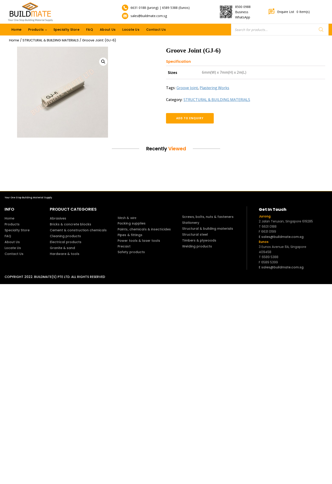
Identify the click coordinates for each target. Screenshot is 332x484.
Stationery (190, 222)
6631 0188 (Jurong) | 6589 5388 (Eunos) (160, 7)
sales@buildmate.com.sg (149, 16)
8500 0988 (243, 7)
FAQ (89, 29)
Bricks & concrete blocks (70, 224)
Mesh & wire (127, 218)
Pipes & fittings (130, 235)
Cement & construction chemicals (78, 230)
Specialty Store (66, 29)
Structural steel (195, 234)
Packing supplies (132, 223)
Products (36, 29)
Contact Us (156, 29)
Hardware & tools (64, 254)
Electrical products (65, 242)
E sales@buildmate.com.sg (281, 236)
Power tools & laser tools (139, 240)
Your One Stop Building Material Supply (28, 197)
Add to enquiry (190, 118)
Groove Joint (187, 87)
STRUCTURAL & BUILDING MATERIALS (51, 40)
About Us (108, 29)
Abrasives (58, 218)
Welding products (197, 246)
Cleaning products (65, 236)
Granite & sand (62, 248)
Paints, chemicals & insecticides (144, 229)
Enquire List (289, 11)
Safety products (131, 252)
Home (16, 29)
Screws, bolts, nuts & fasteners (208, 216)
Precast (124, 246)
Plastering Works (214, 87)
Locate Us (130, 29)
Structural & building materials (207, 228)
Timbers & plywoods (199, 240)
